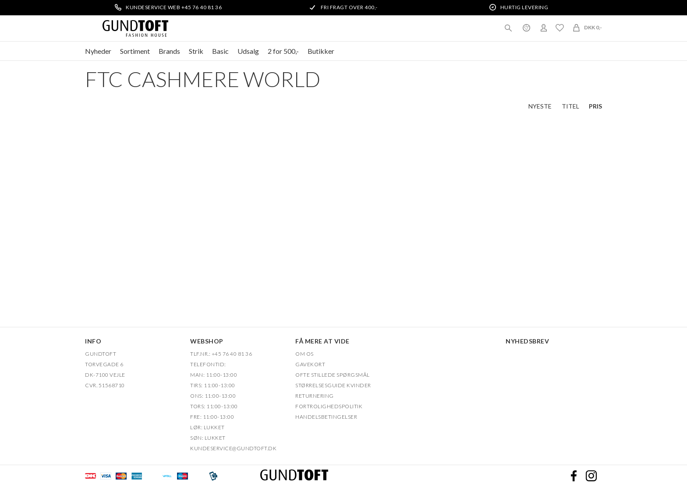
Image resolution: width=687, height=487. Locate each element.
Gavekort (310, 364)
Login (543, 27)
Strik (196, 51)
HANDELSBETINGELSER (326, 416)
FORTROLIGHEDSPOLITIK (328, 406)
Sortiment (135, 51)
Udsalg (248, 51)
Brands (169, 51)
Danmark (526, 27)
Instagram (591, 476)
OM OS (304, 353)
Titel (570, 106)
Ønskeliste (559, 27)
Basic (220, 51)
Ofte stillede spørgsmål (332, 374)
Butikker (321, 51)
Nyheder (98, 51)
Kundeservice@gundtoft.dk (233, 448)
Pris (595, 106)
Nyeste (540, 106)
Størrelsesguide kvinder (333, 385)
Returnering (314, 395)
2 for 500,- (283, 51)
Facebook (573, 476)
